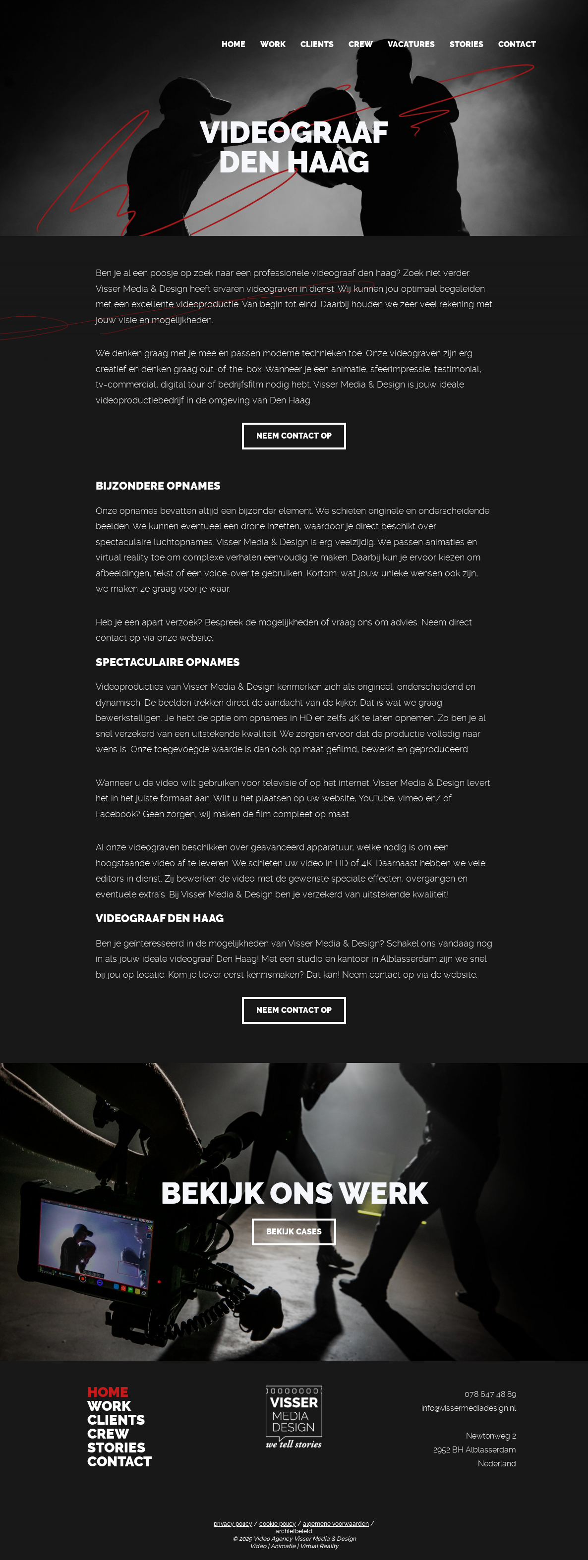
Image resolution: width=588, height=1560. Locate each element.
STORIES (116, 1448)
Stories (466, 44)
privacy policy (233, 1523)
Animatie (284, 1546)
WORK (110, 1406)
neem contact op (294, 436)
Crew (361, 44)
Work (273, 44)
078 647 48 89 (490, 1394)
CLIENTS (116, 1420)
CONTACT (119, 1461)
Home (233, 44)
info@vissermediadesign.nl (468, 1408)
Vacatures (411, 44)
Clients (317, 44)
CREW (108, 1434)
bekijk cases (294, 1231)
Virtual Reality (319, 1546)
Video (259, 1546)
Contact (517, 44)
